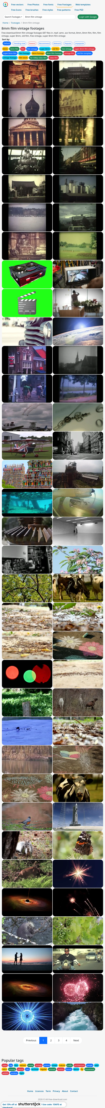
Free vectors (17, 4)
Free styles (47, 9)
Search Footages (13, 16)
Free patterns (64, 9)
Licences (39, 1091)
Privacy (56, 1091)
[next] (76, 1040)
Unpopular (79, 43)
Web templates (83, 4)
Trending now (19, 43)
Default (7, 43)
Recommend (44, 43)
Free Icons (16, 9)
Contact (74, 1091)
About (65, 1091)
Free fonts (48, 4)
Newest (32, 43)
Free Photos (33, 4)
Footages (15, 22)
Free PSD (79, 9)
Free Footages (64, 4)
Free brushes (32, 9)
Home (5, 22)
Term (48, 1091)
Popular (68, 43)
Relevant (57, 43)
